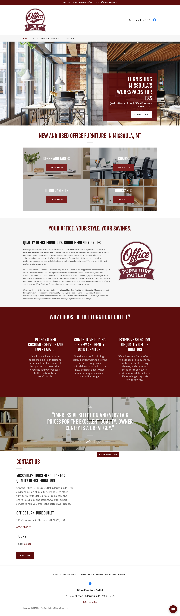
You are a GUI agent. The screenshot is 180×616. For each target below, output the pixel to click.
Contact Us (141, 114)
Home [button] (56, 574)
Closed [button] (28, 543)
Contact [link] (70, 38)
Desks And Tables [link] (69, 574)
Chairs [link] (83, 574)
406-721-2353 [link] (139, 19)
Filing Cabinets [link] (95, 574)
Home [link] (26, 38)
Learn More (56, 167)
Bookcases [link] (110, 574)
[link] (35, 19)
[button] (47, 38)
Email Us (25, 555)
